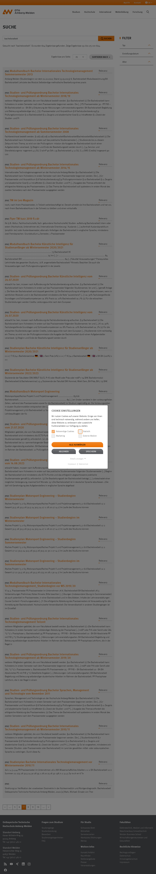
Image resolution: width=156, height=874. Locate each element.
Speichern (91, 451)
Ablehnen (64, 451)
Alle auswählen (77, 444)
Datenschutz (83, 464)
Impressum (72, 464)
